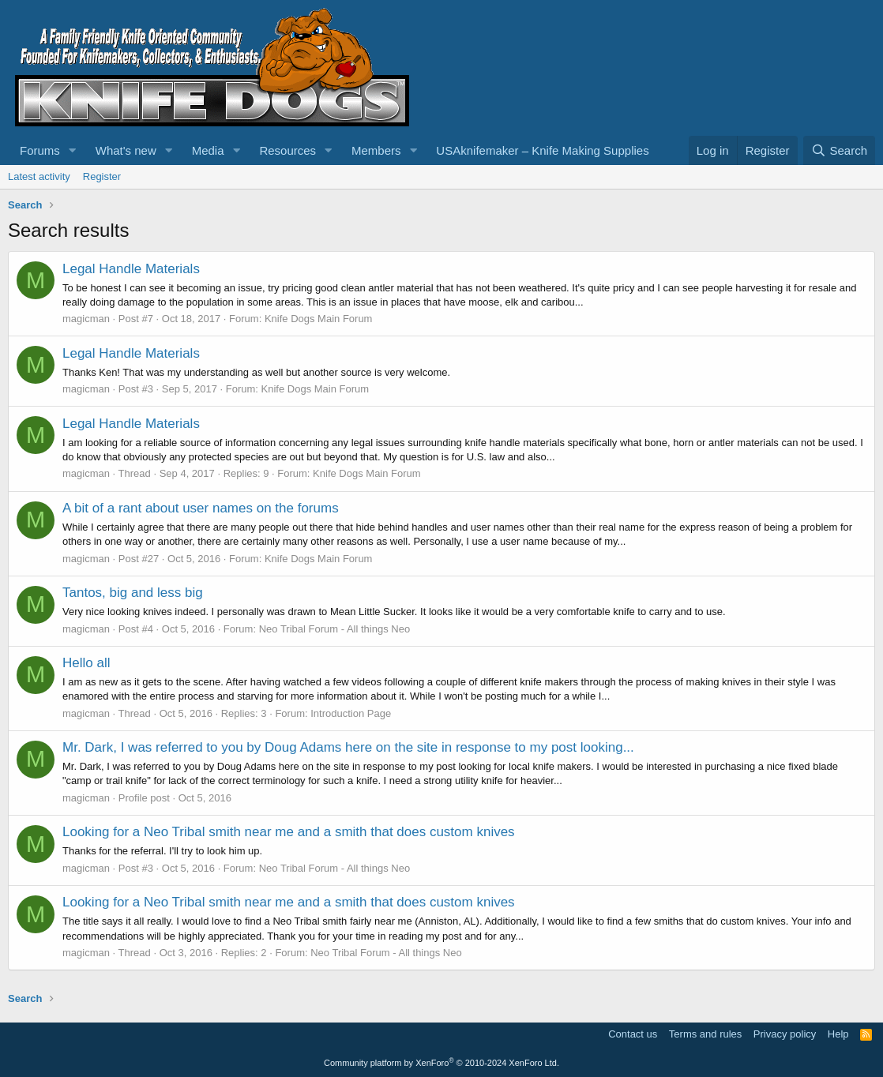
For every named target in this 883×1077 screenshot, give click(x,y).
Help (838, 1034)
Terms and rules (705, 1034)
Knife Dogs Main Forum (319, 319)
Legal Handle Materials (131, 268)
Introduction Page (350, 713)
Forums (40, 150)
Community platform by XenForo (441, 1063)
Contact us (632, 1034)
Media (208, 150)
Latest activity (39, 176)
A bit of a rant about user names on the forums (200, 508)
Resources (287, 150)
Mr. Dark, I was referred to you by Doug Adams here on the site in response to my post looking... (348, 747)
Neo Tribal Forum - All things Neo (334, 629)
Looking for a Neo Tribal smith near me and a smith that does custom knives (288, 831)
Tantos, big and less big (132, 592)
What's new (126, 150)
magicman (86, 319)
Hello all (86, 662)
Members (376, 150)
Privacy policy (784, 1034)
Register (102, 176)
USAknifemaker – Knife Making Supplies (542, 150)
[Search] (839, 150)
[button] (73, 150)
